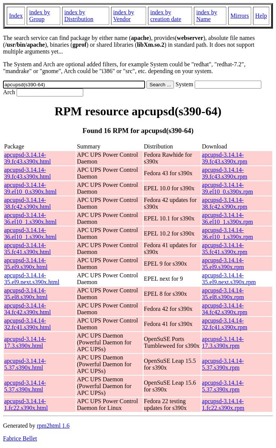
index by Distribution (78, 15)
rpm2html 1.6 (53, 425)
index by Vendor (123, 15)
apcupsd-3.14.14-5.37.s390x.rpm (223, 364)
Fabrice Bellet (20, 438)
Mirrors (239, 15)
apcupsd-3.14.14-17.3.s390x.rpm (223, 342)
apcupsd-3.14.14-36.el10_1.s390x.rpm (227, 218)
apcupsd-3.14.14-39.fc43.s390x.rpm (224, 158)
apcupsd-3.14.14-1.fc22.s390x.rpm (223, 404)
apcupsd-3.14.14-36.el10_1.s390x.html (30, 218)
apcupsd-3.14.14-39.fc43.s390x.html (27, 158)
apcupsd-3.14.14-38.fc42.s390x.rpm (224, 203)
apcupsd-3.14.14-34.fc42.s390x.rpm (224, 308)
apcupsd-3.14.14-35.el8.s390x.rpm (223, 293)
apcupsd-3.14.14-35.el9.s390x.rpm (223, 263)
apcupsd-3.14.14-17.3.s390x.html (25, 342)
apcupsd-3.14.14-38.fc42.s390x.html (27, 203)
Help (261, 15)
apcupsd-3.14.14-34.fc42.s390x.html (27, 308)
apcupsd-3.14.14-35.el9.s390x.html (25, 263)
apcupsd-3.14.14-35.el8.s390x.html (25, 293)
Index (16, 15)
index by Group (39, 15)
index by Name (206, 15)
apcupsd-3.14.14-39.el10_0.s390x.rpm (227, 188)
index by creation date (165, 15)
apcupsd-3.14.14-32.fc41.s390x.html (27, 323)
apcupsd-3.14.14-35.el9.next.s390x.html (31, 278)
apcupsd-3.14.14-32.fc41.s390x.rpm (224, 323)
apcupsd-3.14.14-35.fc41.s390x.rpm (224, 248)
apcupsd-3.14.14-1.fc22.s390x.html (26, 404)
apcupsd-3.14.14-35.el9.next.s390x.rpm (229, 278)
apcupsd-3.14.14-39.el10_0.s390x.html (30, 188)
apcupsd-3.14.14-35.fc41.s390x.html (27, 248)
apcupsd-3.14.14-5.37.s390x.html (25, 364)
